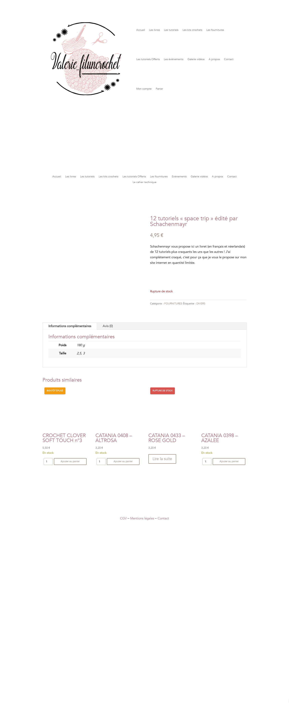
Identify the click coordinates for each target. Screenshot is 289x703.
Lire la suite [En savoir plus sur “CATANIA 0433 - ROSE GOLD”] (162, 458)
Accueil (140, 30)
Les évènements (173, 59)
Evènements (179, 176)
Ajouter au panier (70, 461)
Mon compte (144, 89)
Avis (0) (108, 326)
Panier (159, 89)
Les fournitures (215, 30)
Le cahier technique (144, 182)
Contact (228, 59)
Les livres (154, 30)
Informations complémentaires (69, 326)
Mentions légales (142, 518)
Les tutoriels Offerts (148, 59)
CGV (123, 518)
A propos (214, 59)
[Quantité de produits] (48, 461)
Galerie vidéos (196, 59)
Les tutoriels (171, 30)
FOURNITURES (173, 303)
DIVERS (200, 303)
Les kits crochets (192, 30)
